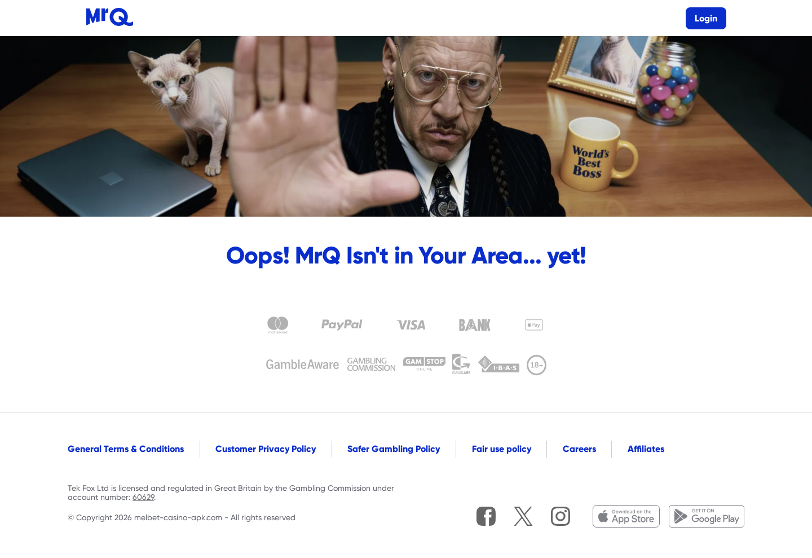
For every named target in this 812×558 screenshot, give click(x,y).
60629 (143, 497)
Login (706, 18)
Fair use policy (501, 448)
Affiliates (646, 448)
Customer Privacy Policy (265, 448)
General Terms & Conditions (126, 448)
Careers (579, 448)
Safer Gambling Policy (393, 448)
